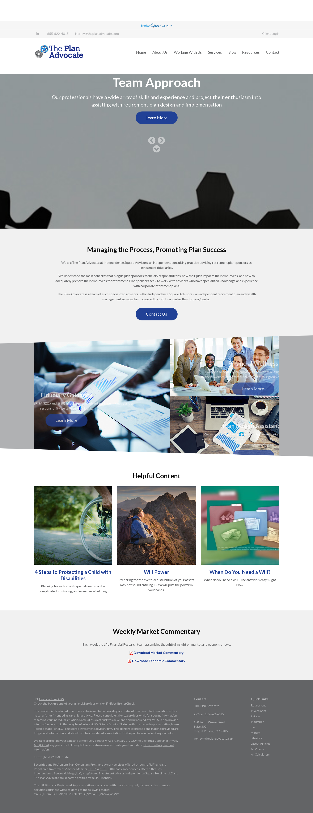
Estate (255, 724)
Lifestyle (256, 746)
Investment (258, 719)
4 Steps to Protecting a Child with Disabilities (73, 583)
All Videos (257, 757)
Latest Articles (260, 752)
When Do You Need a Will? (240, 580)
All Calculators (260, 763)
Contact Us (156, 322)
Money (255, 741)
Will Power (156, 580)
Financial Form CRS (51, 707)
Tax (253, 735)
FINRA (92, 777)
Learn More (156, 125)
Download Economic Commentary (158, 669)
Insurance (257, 730)
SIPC (103, 777)
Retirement (258, 713)
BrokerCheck (126, 712)
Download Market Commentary (158, 661)
